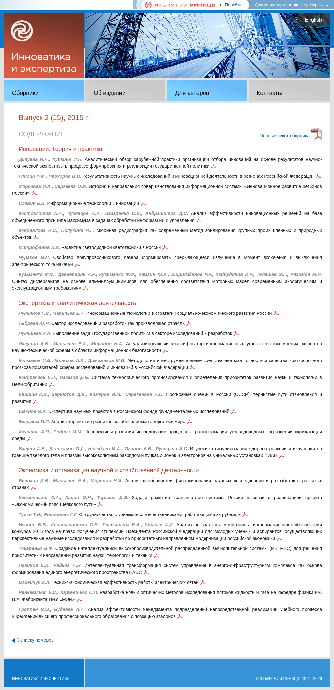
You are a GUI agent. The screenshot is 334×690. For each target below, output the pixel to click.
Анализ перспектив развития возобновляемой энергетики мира (102, 421)
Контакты (269, 93)
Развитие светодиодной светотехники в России (90, 247)
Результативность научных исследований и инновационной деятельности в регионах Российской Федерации (166, 176)
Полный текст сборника (285, 135)
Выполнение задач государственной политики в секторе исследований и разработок (125, 333)
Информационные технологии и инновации (79, 203)
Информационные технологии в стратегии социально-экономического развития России (145, 313)
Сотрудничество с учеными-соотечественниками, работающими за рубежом (130, 514)
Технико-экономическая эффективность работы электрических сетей (109, 582)
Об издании (110, 93)
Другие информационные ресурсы (289, 4)
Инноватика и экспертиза (40, 678)
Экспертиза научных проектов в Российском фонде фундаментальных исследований (124, 411)
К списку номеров (35, 640)
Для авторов (192, 93)
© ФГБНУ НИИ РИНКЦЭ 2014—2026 (289, 678)
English (313, 20)
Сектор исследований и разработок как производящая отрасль (102, 323)
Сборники (25, 93)
